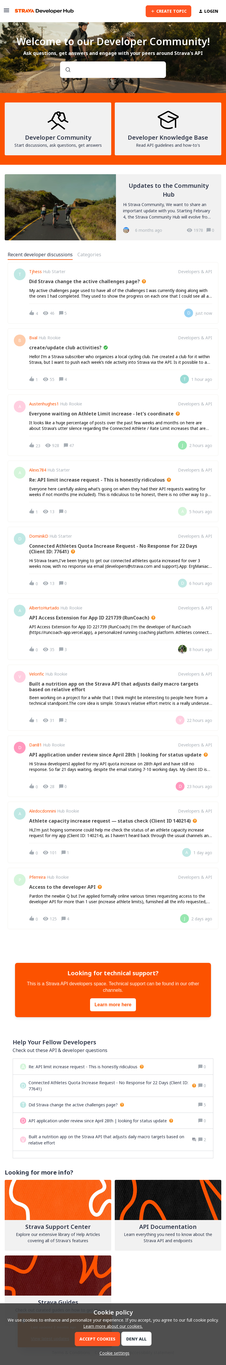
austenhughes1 (44, 404)
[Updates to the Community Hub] (113, 207)
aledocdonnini (42, 811)
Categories (89, 254)
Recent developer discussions (40, 254)
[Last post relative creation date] (203, 313)
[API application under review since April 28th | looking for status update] (101, 1120)
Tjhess (35, 272)
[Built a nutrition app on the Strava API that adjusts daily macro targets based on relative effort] (112, 1139)
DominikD (38, 536)
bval (33, 338)
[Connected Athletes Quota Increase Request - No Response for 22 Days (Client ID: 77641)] (112, 1085)
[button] (113, 1353)
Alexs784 (37, 470)
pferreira (37, 877)
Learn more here (112, 1004)
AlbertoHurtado (44, 608)
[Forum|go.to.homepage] (44, 11)
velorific (36, 674)
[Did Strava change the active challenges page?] (76, 1104)
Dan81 (35, 745)
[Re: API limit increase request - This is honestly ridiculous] (86, 1066)
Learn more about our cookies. (113, 1326)
